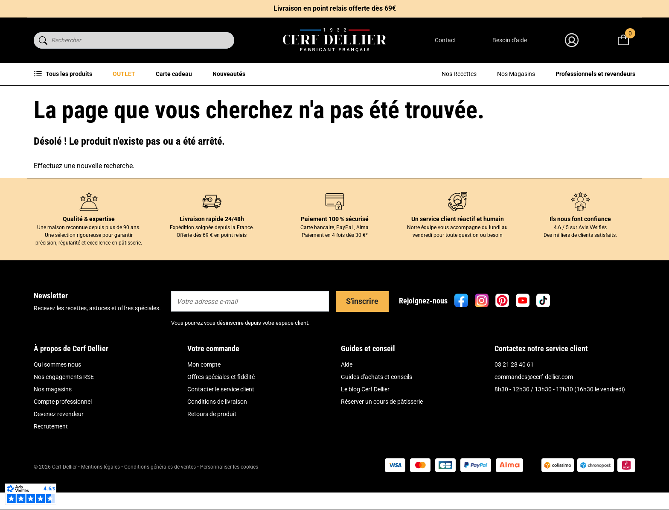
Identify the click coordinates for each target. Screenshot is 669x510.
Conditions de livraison (217, 401)
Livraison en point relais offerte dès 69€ (334, 8)
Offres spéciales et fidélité (221, 376)
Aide (346, 364)
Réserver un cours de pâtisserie (382, 401)
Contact (445, 40)
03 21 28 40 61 (514, 364)
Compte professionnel (63, 401)
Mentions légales (100, 467)
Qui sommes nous (57, 364)
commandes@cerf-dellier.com (533, 376)
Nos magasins (53, 389)
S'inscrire (362, 301)
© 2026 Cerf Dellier (56, 467)
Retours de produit (211, 414)
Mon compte (204, 364)
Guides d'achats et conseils (376, 376)
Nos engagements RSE (64, 376)
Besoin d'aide (509, 40)
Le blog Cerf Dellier (365, 389)
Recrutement (51, 426)
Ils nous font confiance (580, 219)
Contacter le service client (220, 389)
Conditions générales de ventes (160, 467)
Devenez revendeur (59, 414)
